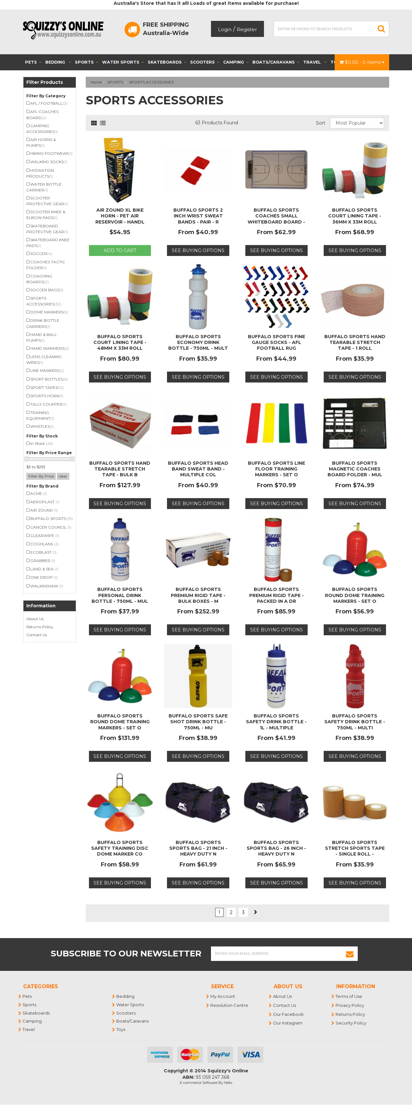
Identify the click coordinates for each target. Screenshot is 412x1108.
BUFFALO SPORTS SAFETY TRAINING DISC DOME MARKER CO (119, 848)
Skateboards (167, 62)
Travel (315, 62)
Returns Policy (39, 626)
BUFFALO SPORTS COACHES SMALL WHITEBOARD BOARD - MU (276, 219)
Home (96, 82)
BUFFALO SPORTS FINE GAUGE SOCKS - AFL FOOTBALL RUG (276, 342)
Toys (121, 1029)
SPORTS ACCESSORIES (151, 82)
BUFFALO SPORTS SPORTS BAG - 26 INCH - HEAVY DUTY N (276, 848)
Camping (236, 62)
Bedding (58, 62)
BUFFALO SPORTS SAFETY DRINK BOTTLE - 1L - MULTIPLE (276, 721)
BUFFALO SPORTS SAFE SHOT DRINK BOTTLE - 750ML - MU (198, 721)
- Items (361, 62)
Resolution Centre (229, 1005)
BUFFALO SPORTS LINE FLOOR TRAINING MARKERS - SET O (276, 469)
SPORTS (115, 82)
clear (63, 476)
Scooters (204, 62)
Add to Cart (120, 250)
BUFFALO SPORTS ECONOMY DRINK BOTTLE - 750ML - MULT (198, 342)
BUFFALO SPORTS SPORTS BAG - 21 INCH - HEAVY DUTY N (198, 848)
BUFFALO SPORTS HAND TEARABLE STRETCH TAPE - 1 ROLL (354, 342)
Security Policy (351, 1022)
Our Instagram (288, 1022)
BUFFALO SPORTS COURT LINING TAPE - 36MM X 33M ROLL (354, 215)
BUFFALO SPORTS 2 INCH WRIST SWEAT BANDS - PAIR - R (198, 215)
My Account (223, 996)
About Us (35, 618)
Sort (320, 123)
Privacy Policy (350, 1005)
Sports (86, 62)
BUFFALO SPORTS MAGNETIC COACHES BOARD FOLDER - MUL (355, 469)
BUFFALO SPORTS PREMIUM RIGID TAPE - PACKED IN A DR (276, 595)
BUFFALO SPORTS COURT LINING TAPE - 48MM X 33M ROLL (119, 342)
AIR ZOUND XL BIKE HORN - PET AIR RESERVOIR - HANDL (120, 215)
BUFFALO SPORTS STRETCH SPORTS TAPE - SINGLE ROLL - (355, 848)
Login (225, 29)
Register (247, 29)
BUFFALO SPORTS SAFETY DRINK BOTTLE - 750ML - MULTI (354, 721)
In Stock (41, 443)
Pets (33, 62)
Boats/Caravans (275, 62)
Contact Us (36, 634)
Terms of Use (349, 996)
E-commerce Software (198, 1082)
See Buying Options (198, 250)
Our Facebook (289, 1014)
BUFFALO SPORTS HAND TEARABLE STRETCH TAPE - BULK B (119, 469)
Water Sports (123, 62)
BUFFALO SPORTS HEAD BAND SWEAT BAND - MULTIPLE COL (198, 469)
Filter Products (44, 82)
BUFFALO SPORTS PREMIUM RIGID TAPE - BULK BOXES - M (198, 595)
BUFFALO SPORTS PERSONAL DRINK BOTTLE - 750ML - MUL (120, 595)
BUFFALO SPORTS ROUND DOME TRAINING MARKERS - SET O (354, 595)
